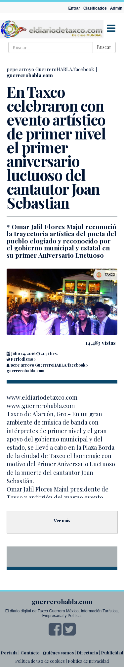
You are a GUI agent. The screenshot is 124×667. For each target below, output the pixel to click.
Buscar (104, 47)
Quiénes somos (58, 652)
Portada (9, 652)
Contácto (30, 652)
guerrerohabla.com (30, 75)
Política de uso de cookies (40, 661)
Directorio (87, 652)
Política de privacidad (88, 661)
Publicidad (112, 652)
